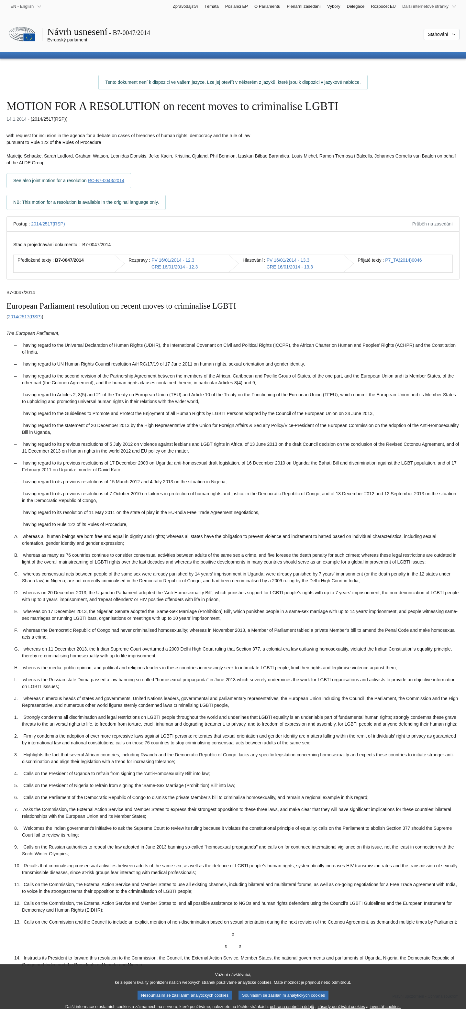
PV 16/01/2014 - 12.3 (172, 260)
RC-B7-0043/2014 (106, 180)
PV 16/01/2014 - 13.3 (288, 260)
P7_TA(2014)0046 (403, 260)
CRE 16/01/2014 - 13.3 (290, 266)
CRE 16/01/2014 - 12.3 (174, 266)
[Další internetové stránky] (429, 6)
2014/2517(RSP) (48, 223)
